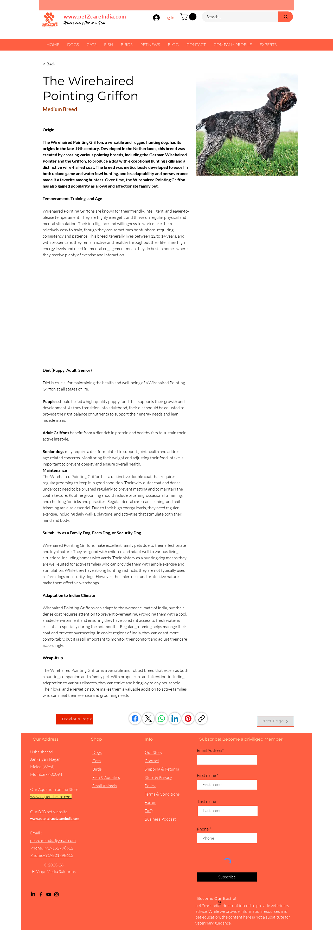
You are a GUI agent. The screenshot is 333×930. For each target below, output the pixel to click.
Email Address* (210, 750)
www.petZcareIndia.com (95, 16)
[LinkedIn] (175, 718)
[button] (189, 17)
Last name (207, 801)
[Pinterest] (188, 718)
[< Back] (53, 64)
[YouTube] (49, 894)
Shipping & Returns (162, 769)
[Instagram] (56, 894)
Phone (203, 829)
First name (206, 775)
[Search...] (237, 16)
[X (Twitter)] (148, 718)
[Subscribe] (227, 877)
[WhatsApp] (162, 718)
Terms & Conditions (162, 794)
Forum (150, 802)
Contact (152, 760)
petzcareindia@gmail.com (53, 840)
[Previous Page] (74, 719)
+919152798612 (58, 848)
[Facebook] (135, 718)
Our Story (153, 752)
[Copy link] (201, 718)
